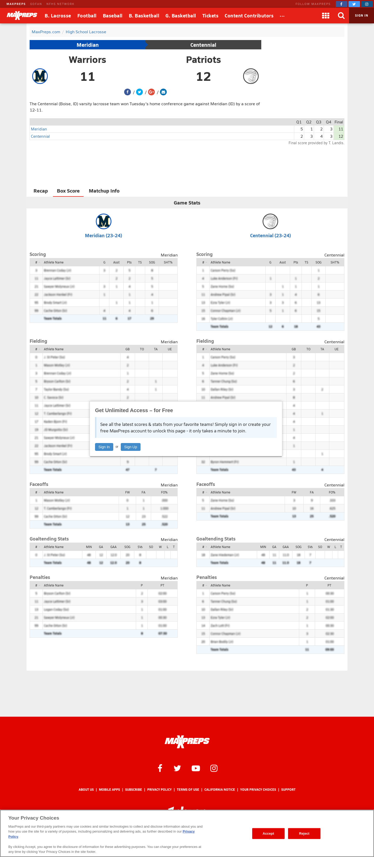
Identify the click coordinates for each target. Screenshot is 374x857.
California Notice (219, 789)
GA (101, 547)
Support (288, 789)
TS (140, 262)
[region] (187, 833)
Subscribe (133, 789)
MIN (89, 547)
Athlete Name (54, 262)
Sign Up (130, 447)
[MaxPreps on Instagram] (367, 4)
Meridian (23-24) (103, 235)
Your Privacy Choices (258, 789)
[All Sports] (282, 15)
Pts (129, 262)
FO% (164, 492)
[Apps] (325, 15)
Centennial (203, 44)
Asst (116, 262)
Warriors (87, 59)
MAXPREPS (16, 4)
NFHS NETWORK (60, 4)
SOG (152, 262)
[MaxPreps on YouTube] (196, 768)
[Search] (341, 15)
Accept (268, 833)
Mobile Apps (109, 789)
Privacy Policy (159, 789)
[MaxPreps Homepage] (187, 741)
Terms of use (188, 789)
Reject (304, 833)
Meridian (88, 44)
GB (127, 349)
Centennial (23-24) (270, 235)
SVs (140, 547)
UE (170, 349)
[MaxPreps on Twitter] (354, 4)
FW (127, 492)
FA (143, 492)
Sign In (104, 447)
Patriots (203, 59)
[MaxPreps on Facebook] (341, 4)
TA (156, 349)
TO (142, 349)
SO (151, 547)
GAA (113, 547)
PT (162, 585)
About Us (86, 789)
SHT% (168, 262)
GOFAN (36, 4)
